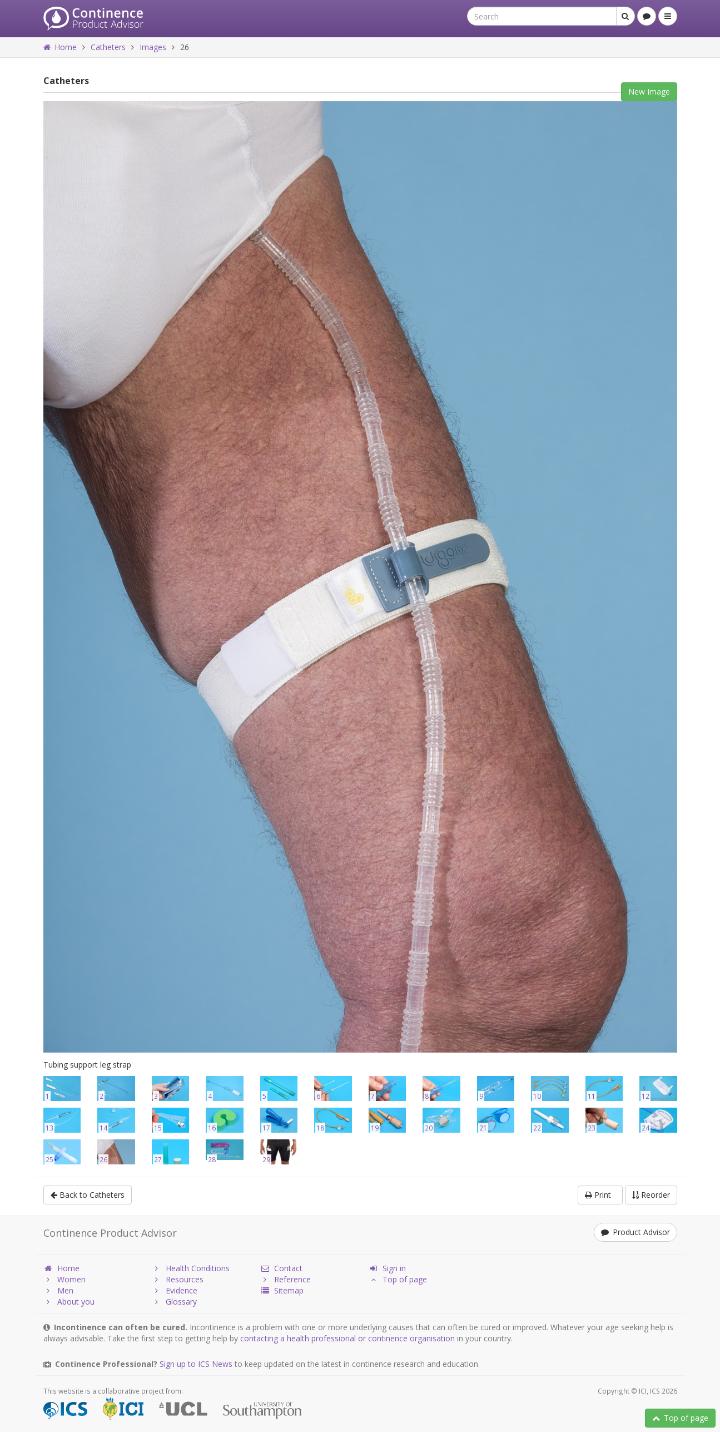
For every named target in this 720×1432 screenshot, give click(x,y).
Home (60, 47)
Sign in (387, 1268)
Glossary (174, 1301)
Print (600, 1194)
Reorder (651, 1194)
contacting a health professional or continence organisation (347, 1338)
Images (153, 47)
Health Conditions (191, 1268)
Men (58, 1290)
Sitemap (282, 1290)
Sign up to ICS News (196, 1364)
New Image (649, 91)
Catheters (108, 47)
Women (64, 1279)
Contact (281, 1268)
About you (69, 1301)
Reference (285, 1279)
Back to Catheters (88, 1194)
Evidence (174, 1290)
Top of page (680, 1418)
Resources (177, 1279)
